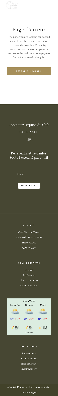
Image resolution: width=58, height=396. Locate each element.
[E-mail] (29, 174)
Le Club (29, 270)
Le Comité (29, 275)
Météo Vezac (29, 301)
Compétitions (29, 358)
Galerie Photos (28, 285)
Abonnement (29, 185)
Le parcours (29, 353)
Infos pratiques (29, 363)
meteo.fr (30, 332)
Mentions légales (29, 392)
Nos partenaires (29, 280)
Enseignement (29, 368)
